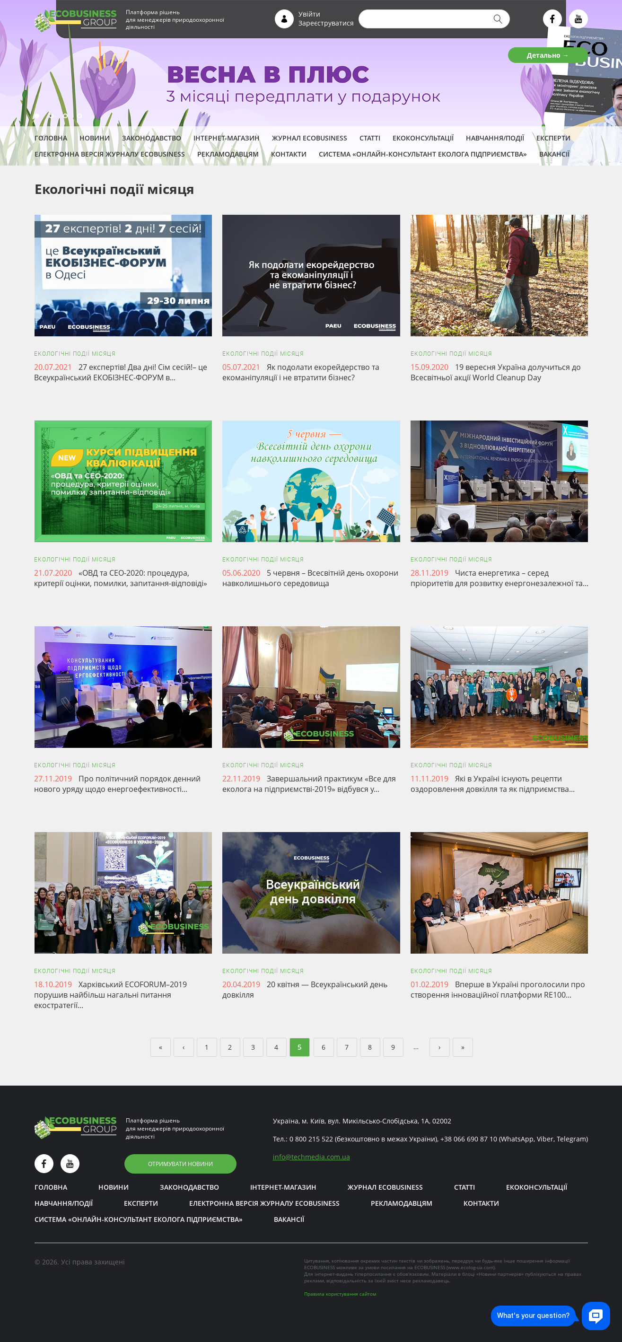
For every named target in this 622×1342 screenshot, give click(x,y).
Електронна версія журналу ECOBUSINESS (110, 153)
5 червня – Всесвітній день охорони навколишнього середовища (310, 578)
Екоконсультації (423, 137)
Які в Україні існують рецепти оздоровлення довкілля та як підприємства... (493, 783)
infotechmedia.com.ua (311, 1156)
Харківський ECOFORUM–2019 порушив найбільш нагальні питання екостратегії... (110, 994)
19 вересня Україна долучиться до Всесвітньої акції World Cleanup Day (496, 372)
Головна (51, 137)
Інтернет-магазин (226, 137)
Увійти (309, 13)
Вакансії (554, 153)
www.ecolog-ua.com (470, 1267)
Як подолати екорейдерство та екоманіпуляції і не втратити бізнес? (300, 372)
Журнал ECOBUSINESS (309, 137)
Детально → (548, 55)
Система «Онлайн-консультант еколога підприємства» (423, 153)
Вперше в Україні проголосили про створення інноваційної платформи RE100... (498, 989)
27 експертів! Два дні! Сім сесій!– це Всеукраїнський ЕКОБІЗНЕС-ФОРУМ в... (120, 372)
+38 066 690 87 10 (468, 1138)
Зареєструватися (326, 22)
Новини (94, 137)
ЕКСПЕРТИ (553, 137)
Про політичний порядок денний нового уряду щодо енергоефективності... (117, 783)
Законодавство (151, 137)
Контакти (289, 153)
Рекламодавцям (228, 153)
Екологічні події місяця (74, 354)
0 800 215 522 (311, 1138)
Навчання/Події (495, 137)
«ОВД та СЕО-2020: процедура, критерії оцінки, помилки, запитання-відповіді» (120, 578)
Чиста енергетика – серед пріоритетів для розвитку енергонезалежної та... (499, 578)
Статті (369, 137)
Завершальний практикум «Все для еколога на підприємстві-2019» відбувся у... (309, 783)
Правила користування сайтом (340, 1293)
